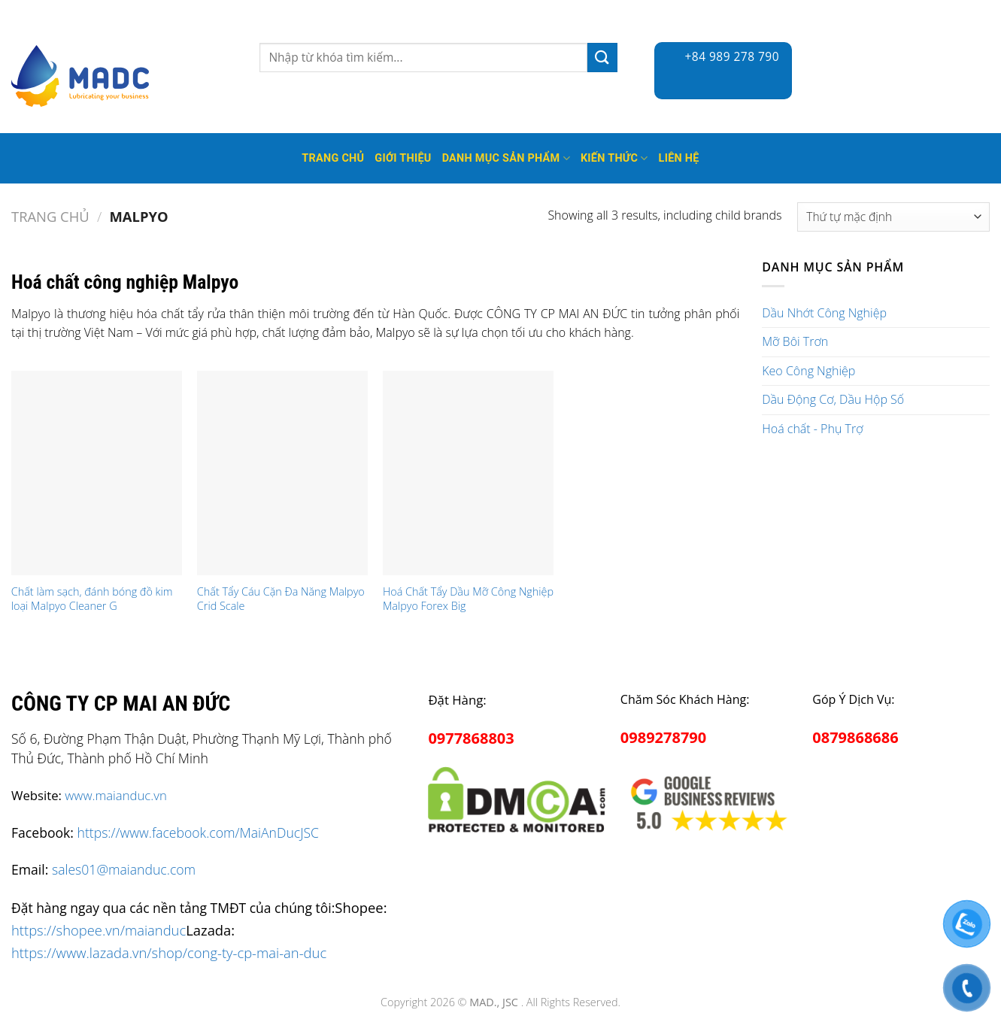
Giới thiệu (403, 158)
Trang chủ (50, 216)
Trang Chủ (333, 158)
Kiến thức (614, 158)
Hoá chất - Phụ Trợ (812, 428)
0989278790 (663, 737)
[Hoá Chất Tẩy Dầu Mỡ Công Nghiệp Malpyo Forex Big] (468, 473)
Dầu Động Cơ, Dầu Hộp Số (833, 399)
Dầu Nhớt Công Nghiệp (824, 313)
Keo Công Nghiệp (808, 370)
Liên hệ (679, 158)
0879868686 (855, 737)
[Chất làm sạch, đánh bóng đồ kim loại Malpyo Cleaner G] (96, 473)
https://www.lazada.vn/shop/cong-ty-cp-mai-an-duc (168, 952)
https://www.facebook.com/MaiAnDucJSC (198, 832)
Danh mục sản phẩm (506, 158)
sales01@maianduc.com (124, 869)
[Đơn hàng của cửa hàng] (893, 217)
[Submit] (602, 57)
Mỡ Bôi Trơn (795, 341)
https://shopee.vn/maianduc (98, 929)
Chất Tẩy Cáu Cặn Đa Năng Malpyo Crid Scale (281, 599)
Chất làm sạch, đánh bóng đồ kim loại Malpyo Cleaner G (92, 599)
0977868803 (471, 738)
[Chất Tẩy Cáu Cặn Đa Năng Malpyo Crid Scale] (282, 473)
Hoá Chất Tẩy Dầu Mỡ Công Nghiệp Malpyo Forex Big (468, 599)
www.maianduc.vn (116, 795)
